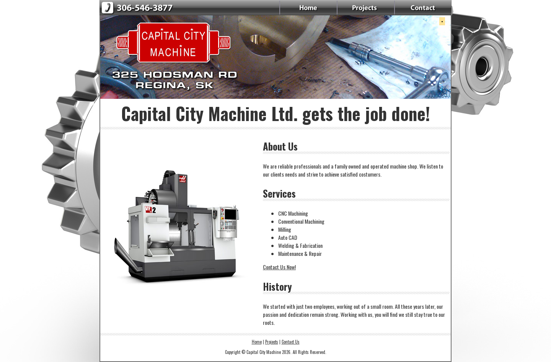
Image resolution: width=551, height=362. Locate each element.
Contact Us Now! (279, 267)
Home (257, 342)
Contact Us (291, 342)
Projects (271, 342)
